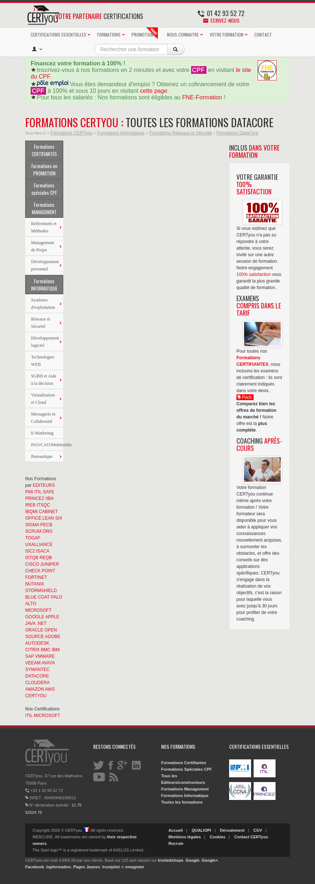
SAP (29, 656)
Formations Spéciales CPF (186, 769)
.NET (41, 623)
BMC (46, 649)
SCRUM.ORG (39, 531)
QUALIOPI (201, 830)
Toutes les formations (181, 802)
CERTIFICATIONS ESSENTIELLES (58, 34)
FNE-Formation (202, 97)
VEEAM (33, 662)
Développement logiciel (45, 341)
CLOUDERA (37, 682)
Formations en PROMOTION (44, 169)
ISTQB (31, 557)
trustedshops (170, 860)
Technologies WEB (42, 360)
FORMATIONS (109, 34)
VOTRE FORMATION (226, 34)
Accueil (175, 830)
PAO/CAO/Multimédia (47, 444)
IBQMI (31, 511)
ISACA (42, 551)
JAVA (30, 623)
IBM (56, 649)
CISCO (32, 564)
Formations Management (185, 789)
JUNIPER (49, 564)
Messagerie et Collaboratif (43, 417)
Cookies (217, 837)
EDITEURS (44, 485)
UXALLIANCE (39, 544)
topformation (58, 867)
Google (193, 860)
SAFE (48, 491)
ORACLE (34, 630)
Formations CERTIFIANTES (44, 150)
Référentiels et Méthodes (44, 227)
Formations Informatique (120, 133)
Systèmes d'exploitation (43, 303)
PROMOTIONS (145, 33)
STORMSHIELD (41, 590)
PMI (29, 491)
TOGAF (32, 537)
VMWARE (45, 656)
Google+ (210, 860)
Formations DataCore (237, 133)
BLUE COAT (37, 597)
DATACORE (37, 676)
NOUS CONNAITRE (183, 34)
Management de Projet (42, 246)
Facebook (34, 867)
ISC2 (30, 551)
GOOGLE (34, 616)
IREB (30, 505)
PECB (46, 524)
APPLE (52, 616)
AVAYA (48, 662)
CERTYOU (35, 695)
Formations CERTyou (71, 133)
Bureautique (42, 456)
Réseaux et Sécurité (40, 322)
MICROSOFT (38, 610)
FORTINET (36, 577)
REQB (45, 557)
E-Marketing (42, 433)
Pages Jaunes (86, 867)
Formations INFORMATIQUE (44, 284)
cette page (153, 91)
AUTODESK (37, 643)
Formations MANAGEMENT (44, 208)
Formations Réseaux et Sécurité (180, 133)
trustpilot (111, 867)
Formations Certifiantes (183, 762)
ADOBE (52, 636)
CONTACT (263, 34)
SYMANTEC (37, 669)
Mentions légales (184, 837)
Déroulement (232, 830)
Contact (241, 837)
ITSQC (43, 505)
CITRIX (32, 649)
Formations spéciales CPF (44, 189)
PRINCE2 (34, 498)
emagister (134, 867)
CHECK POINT (40, 570)
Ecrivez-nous (221, 20)
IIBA (49, 498)
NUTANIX (34, 584)
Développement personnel (45, 265)
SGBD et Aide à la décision (43, 379)
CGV (257, 830)
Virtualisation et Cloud (43, 398)
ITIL (38, 491)
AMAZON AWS (40, 689)
